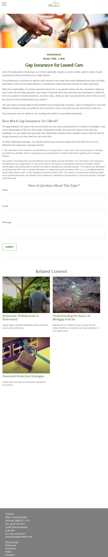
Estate (8, 552)
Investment (10, 548)
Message (6, 222)
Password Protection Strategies (23, 376)
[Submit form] (9, 247)
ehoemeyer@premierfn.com (19, 537)
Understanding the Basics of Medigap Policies (71, 317)
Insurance (10, 555)
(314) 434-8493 (19, 517)
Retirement (10, 545)
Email (5, 206)
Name (5, 190)
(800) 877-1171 (22, 521)
